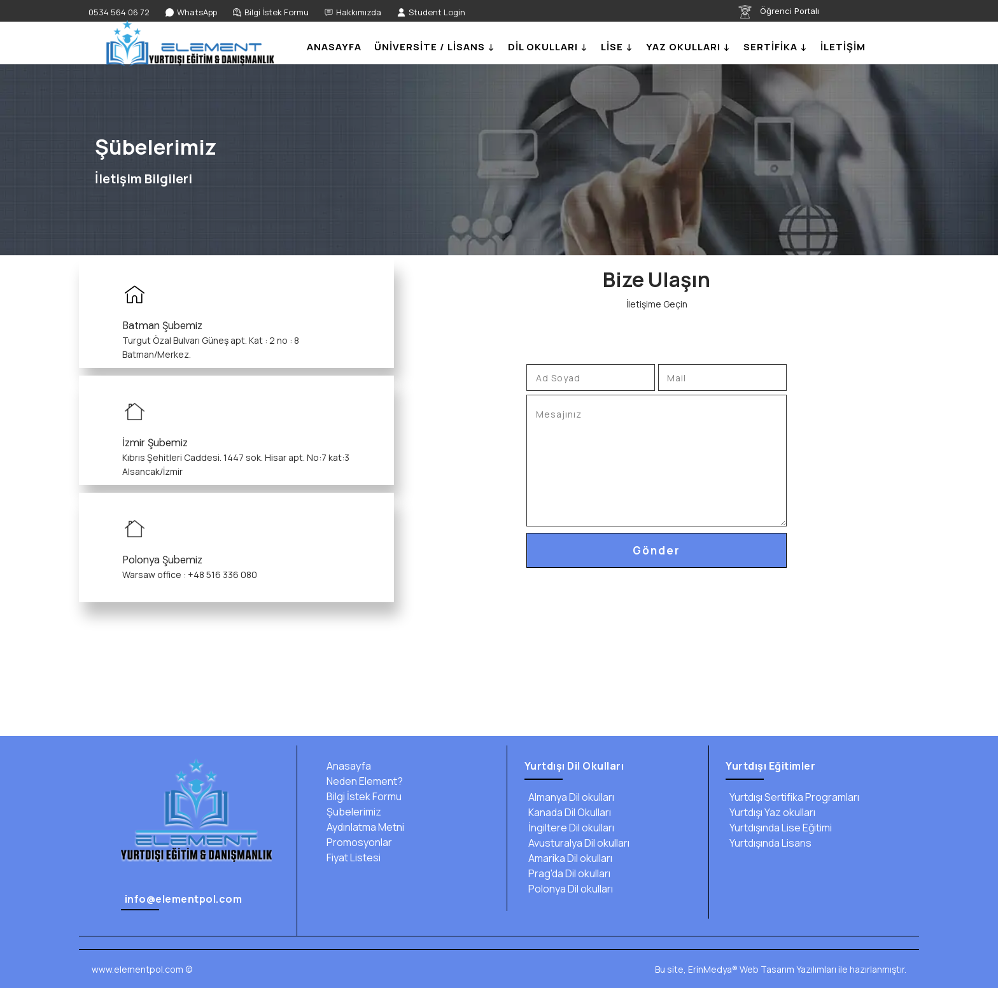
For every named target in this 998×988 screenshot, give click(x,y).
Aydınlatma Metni (363, 827)
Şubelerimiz (352, 812)
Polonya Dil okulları (568, 889)
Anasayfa (347, 766)
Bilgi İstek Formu (362, 796)
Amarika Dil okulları (568, 858)
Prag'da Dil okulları (567, 873)
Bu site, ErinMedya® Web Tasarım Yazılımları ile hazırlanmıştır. (780, 969)
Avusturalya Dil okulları (576, 843)
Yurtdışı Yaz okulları (770, 812)
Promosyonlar (357, 842)
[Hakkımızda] (353, 12)
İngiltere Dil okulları (569, 827)
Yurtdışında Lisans (769, 843)
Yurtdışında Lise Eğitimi (779, 827)
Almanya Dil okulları (569, 797)
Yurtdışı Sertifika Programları (792, 797)
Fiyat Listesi (352, 857)
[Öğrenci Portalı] (795, 11)
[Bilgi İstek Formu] (271, 12)
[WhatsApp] (191, 12)
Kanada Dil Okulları (567, 812)
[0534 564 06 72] (117, 12)
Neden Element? (363, 781)
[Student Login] (431, 12)
